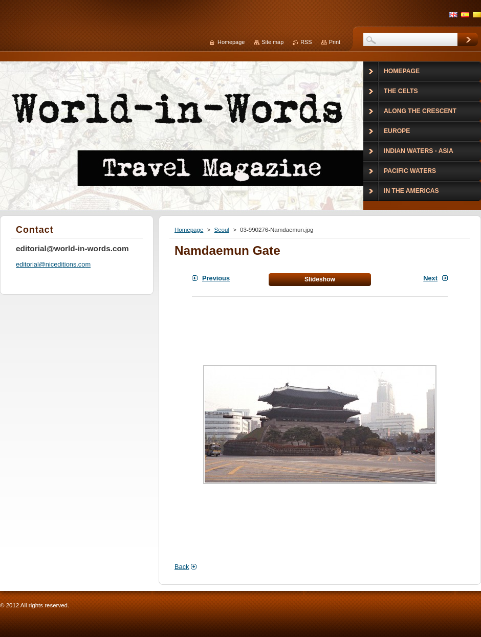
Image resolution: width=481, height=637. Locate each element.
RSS (306, 42)
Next (430, 278)
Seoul (221, 230)
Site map (272, 42)
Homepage (188, 230)
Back (181, 566)
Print (334, 42)
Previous (216, 278)
